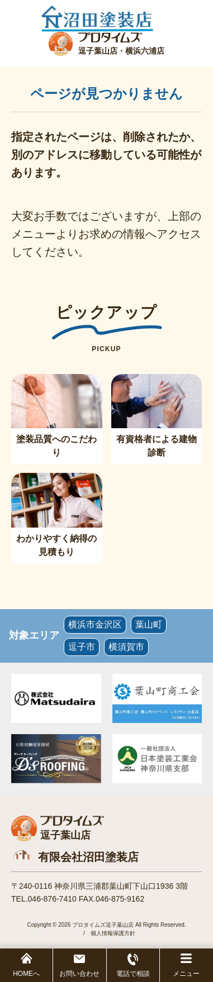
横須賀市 (126, 647)
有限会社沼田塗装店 (88, 857)
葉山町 (148, 624)
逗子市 (81, 647)
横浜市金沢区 (95, 624)
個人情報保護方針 (113, 933)
